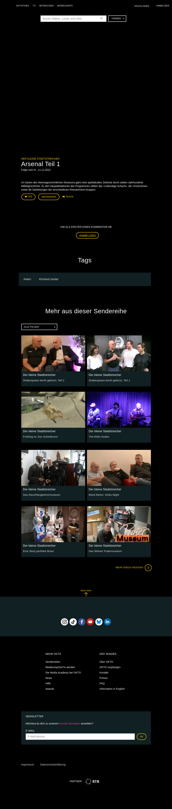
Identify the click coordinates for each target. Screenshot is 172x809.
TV (35, 5)
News (49, 677)
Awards (50, 688)
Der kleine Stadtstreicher (40, 158)
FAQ (102, 682)
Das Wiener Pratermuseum (104, 550)
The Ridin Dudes (98, 436)
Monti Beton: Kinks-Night (103, 494)
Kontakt (104, 672)
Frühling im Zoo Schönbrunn (39, 436)
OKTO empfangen (110, 666)
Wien (28, 278)
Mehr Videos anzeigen (133, 567)
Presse (104, 677)
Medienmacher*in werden (60, 666)
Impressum (27, 764)
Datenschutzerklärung (53, 764)
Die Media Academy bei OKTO (63, 672)
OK (141, 736)
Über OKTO (106, 661)
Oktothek (23, 5)
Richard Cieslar (50, 278)
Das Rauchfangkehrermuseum (40, 494)
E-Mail (30, 730)
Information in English (112, 688)
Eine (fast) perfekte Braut (37, 550)
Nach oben (86, 592)
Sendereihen (53, 661)
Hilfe (48, 682)
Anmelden (87, 235)
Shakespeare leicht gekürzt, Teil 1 (108, 379)
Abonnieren (48, 196)
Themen (117, 18)
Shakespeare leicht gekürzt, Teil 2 (42, 379)
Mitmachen (47, 5)
